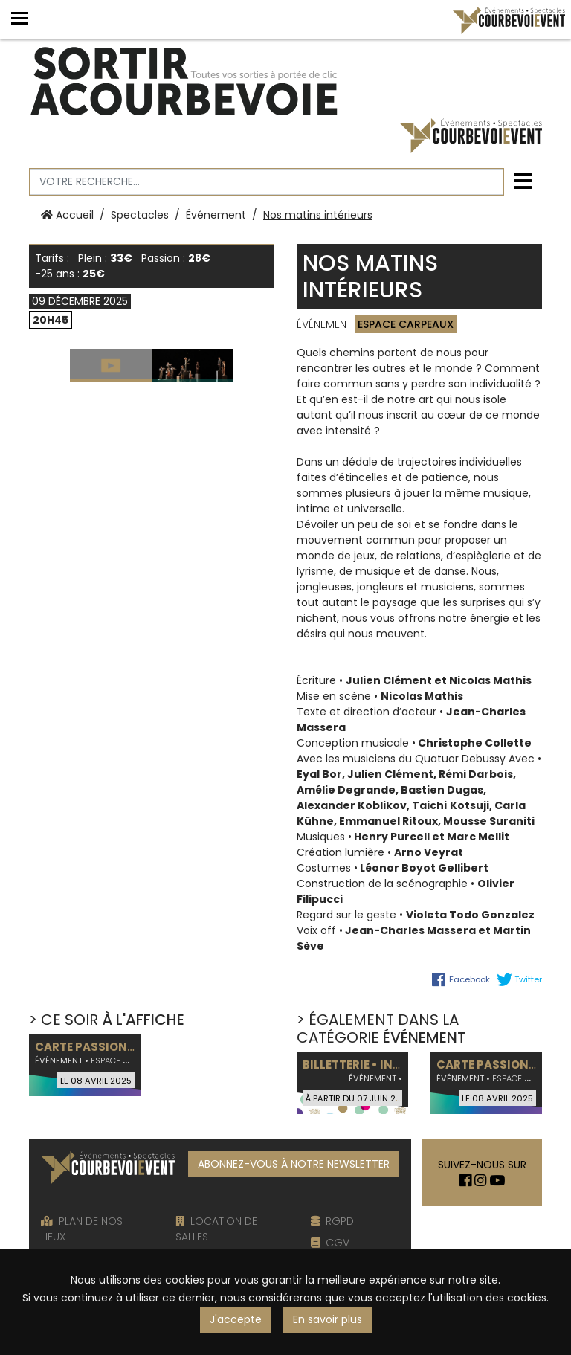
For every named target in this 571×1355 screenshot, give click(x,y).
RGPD (332, 1221)
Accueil (67, 214)
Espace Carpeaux (406, 324)
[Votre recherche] (266, 182)
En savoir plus (327, 1319)
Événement (216, 214)
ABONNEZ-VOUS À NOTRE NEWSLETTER (294, 1163)
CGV (330, 1242)
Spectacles (140, 214)
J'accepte (236, 1319)
